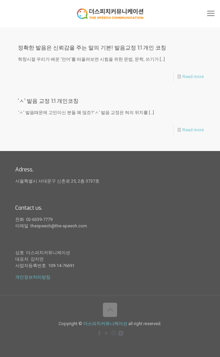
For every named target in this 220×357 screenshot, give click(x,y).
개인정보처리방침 (32, 277)
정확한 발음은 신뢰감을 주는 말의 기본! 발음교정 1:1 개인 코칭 (92, 47)
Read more (193, 76)
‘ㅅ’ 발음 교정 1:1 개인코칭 (48, 101)
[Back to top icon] (110, 310)
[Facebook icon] (99, 333)
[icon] (120, 333)
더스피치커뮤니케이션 (105, 323)
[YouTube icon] (106, 333)
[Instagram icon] (113, 333)
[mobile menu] (211, 13)
